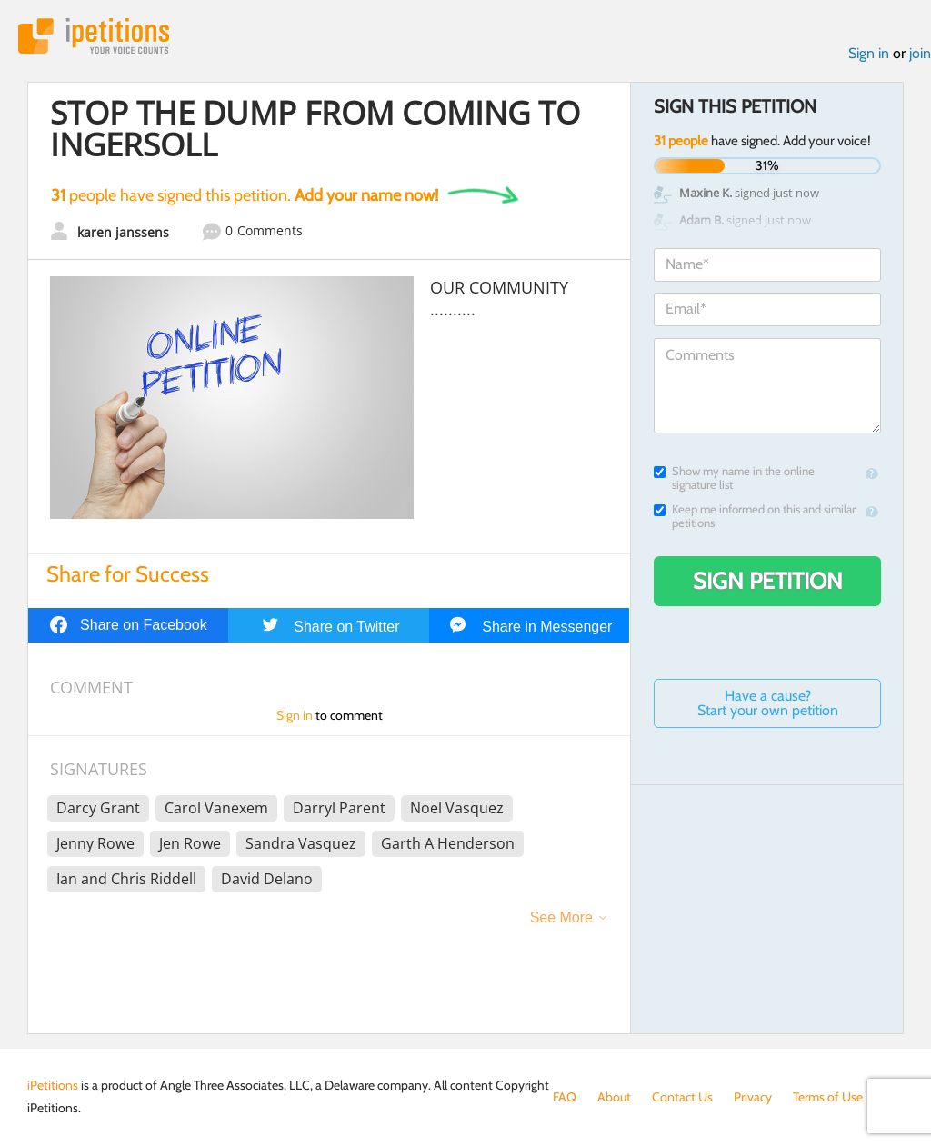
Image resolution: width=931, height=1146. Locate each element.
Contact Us (682, 1097)
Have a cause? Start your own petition (767, 703)
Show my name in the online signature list (734, 478)
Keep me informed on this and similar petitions (755, 516)
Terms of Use (828, 1097)
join (920, 53)
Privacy (753, 1097)
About (614, 1097)
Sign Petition (768, 580)
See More (561, 917)
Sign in (868, 53)
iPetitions (93, 36)
